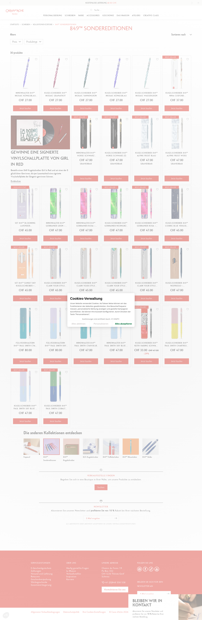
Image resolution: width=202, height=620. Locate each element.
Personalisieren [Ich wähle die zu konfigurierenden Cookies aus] (101, 324)
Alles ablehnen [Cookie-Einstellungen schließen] (78, 324)
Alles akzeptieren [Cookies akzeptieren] (123, 324)
